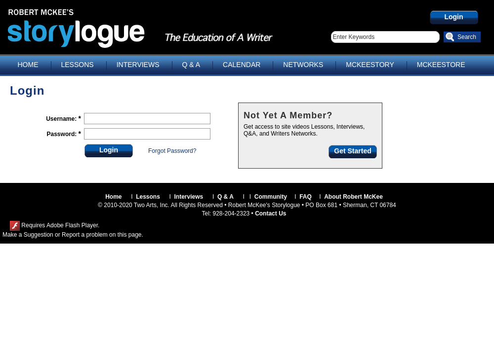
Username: (62, 118)
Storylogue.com (101, 28)
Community (270, 196)
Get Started (352, 151)
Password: (63, 134)
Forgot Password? (172, 150)
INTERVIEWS (138, 65)
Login (453, 17)
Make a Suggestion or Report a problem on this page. (72, 234)
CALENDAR (241, 65)
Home (113, 196)
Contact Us (270, 213)
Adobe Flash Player (72, 225)
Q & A (191, 65)
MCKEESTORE (441, 65)
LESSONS (77, 65)
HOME (28, 65)
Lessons (148, 196)
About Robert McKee (353, 196)
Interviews (189, 196)
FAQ (305, 196)
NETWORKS (303, 65)
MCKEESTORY (370, 65)
